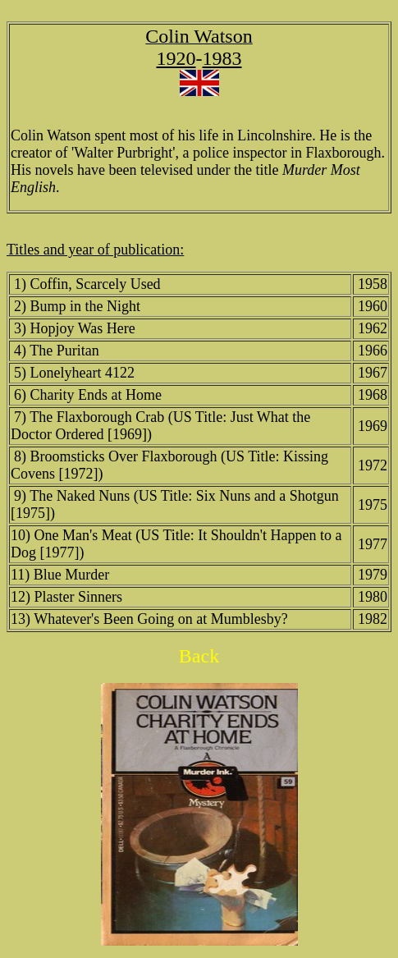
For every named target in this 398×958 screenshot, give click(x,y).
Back (199, 656)
